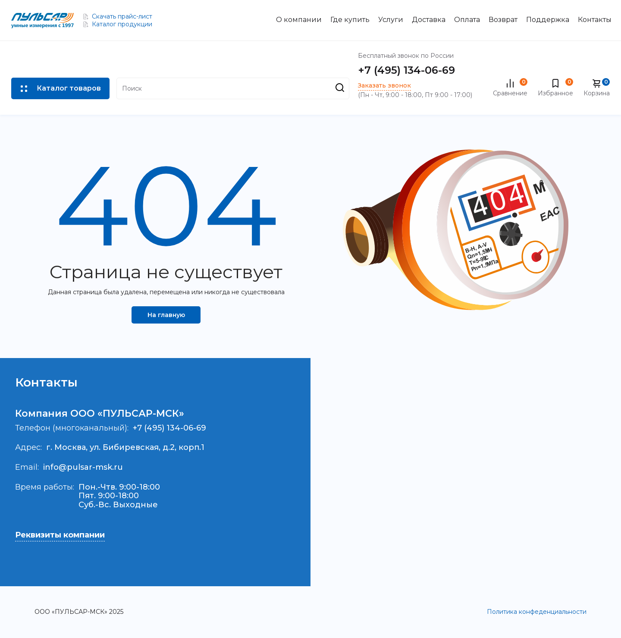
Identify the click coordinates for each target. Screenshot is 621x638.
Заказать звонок (384, 85)
